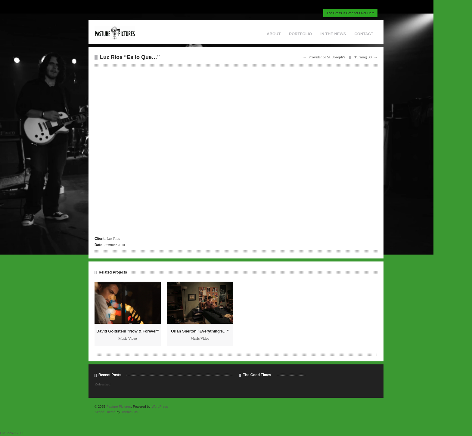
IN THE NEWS (333, 34)
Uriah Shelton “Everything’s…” (200, 331)
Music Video (127, 338)
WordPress (160, 406)
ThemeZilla (129, 412)
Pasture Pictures (119, 406)
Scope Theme (105, 412)
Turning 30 (363, 57)
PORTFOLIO (300, 34)
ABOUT (274, 34)
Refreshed (102, 384)
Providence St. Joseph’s (327, 57)
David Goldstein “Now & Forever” (127, 331)
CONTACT (363, 34)
